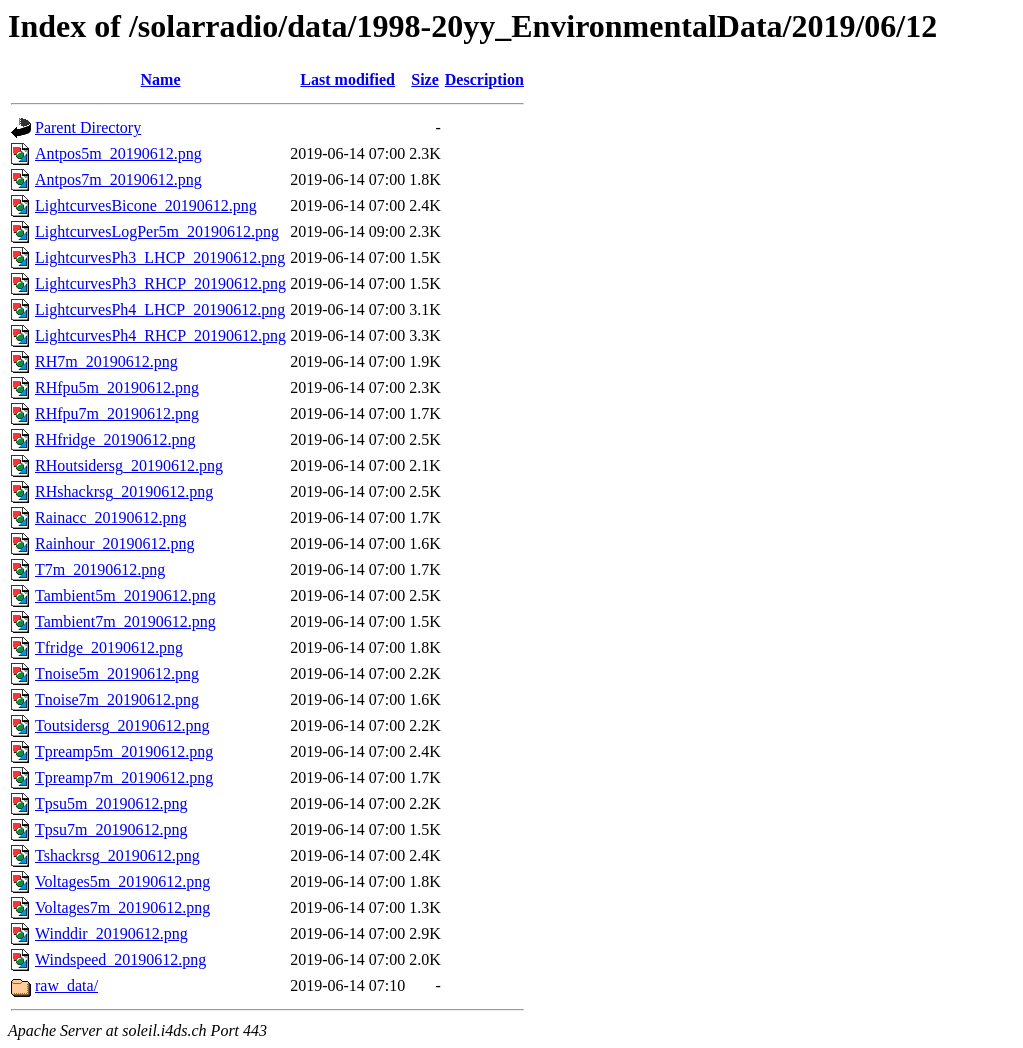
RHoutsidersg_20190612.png (129, 465)
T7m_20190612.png (100, 569)
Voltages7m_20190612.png (122, 907)
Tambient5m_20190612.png (125, 595)
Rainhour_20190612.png (115, 543)
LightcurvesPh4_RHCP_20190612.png (160, 335)
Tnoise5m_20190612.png (117, 673)
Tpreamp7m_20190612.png (124, 777)
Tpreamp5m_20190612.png (124, 751)
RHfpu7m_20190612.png (117, 413)
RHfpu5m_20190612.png (117, 387)
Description (484, 79)
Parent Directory (88, 127)
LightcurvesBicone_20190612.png (146, 205)
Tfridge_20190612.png (109, 647)
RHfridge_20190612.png (115, 439)
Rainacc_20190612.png (111, 517)
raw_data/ (66, 985)
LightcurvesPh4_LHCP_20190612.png (160, 309)
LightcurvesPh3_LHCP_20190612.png (160, 257)
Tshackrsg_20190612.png (117, 855)
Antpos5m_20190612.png (118, 153)
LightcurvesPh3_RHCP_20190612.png (160, 283)
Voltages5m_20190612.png (122, 881)
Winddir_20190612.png (111, 933)
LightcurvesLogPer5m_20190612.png (157, 231)
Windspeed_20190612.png (120, 959)
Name (161, 79)
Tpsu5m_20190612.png (111, 803)
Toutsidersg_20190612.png (122, 725)
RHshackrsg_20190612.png (124, 491)
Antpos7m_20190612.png (118, 179)
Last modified (347, 79)
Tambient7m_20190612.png (125, 621)
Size (425, 79)
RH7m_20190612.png (106, 361)
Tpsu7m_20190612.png (111, 829)
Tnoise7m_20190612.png (117, 699)
